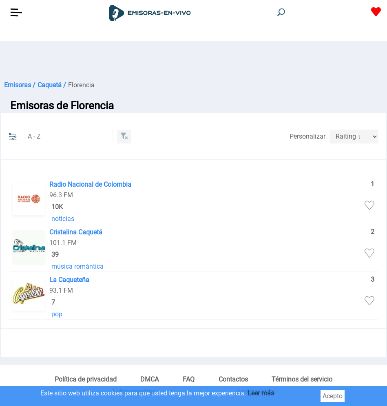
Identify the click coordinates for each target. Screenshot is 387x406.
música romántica (77, 266)
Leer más (261, 393)
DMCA (149, 379)
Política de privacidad (86, 379)
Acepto (333, 396)
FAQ (189, 379)
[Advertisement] (193, 61)
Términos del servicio (302, 379)
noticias (62, 219)
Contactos (233, 379)
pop (56, 314)
